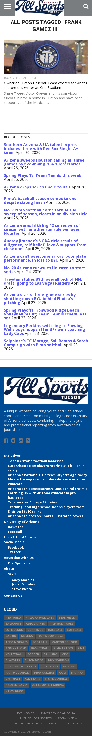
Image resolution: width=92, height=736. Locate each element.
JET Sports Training (48, 685)
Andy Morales (23, 580)
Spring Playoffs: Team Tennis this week (42, 175)
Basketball (17, 527)
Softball (74, 629)
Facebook (16, 547)
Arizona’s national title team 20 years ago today (47, 475)
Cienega (27, 636)
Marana (77, 672)
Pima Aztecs (63, 648)
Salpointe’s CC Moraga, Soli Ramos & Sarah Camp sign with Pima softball (46, 343)
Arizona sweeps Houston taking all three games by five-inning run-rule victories (44, 162)
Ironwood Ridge (50, 636)
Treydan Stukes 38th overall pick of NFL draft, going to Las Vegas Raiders (43, 281)
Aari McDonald (17, 672)
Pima (81, 648)
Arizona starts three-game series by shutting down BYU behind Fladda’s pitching (40, 298)
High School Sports (20, 537)
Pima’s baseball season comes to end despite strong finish (40, 200)
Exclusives (12, 455)
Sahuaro (50, 654)
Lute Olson (14, 629)
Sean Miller (68, 617)
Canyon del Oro (64, 642)
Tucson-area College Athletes (32, 502)
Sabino (11, 636)
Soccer (33, 654)
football (39, 642)
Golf (62, 672)
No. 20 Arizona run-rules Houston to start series (44, 269)
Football (15, 531)
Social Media (14, 542)
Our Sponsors (19, 563)
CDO (65, 654)
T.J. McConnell (56, 678)
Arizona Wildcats (40, 617)
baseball (55, 629)
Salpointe (13, 623)
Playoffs (13, 660)
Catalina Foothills (21, 666)
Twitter (14, 552)
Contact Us (13, 595)
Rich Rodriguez (62, 623)
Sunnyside (35, 629)
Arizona (69, 666)
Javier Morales (23, 584)
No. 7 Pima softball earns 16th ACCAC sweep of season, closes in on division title (46, 212)
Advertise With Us (19, 557)
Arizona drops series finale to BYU (37, 187)
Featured (13, 617)
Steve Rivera (22, 589)
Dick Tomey (49, 666)
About (9, 568)
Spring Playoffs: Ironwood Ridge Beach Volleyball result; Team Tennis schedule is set (45, 314)
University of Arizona (21, 521)
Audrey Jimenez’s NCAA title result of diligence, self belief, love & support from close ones (45, 244)
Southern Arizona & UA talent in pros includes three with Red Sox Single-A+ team (41, 148)
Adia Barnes (35, 623)
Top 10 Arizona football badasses (35, 461)
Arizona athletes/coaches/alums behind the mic (47, 488)
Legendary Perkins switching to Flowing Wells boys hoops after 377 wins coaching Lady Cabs (44, 329)
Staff (12, 574)
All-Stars (32, 678)
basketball (40, 648)
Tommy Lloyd (16, 648)
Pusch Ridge (34, 660)
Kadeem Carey (17, 685)
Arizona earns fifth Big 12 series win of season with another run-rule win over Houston (42, 229)
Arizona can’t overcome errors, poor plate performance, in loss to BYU (45, 258)
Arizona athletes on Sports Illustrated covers (45, 516)
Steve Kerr (14, 691)
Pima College (44, 672)
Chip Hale (13, 678)
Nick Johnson (58, 660)
